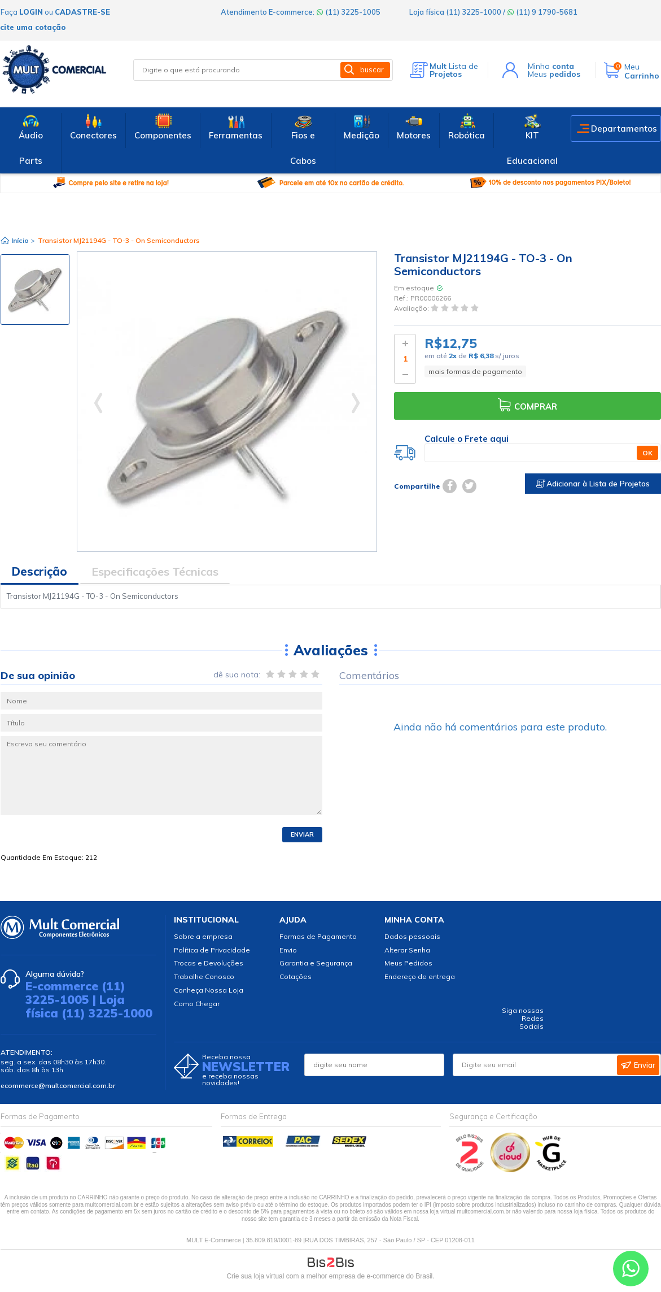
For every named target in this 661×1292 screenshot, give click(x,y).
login (31, 11)
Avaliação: (412, 308)
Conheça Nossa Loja (208, 990)
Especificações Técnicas (154, 571)
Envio (288, 950)
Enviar (302, 834)
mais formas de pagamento (475, 371)
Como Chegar (197, 1003)
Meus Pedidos (408, 963)
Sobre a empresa (203, 936)
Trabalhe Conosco (204, 976)
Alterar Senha (407, 950)
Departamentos (624, 128)
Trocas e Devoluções (208, 963)
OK (647, 453)
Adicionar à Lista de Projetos (593, 483)
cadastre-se (82, 11)
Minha (551, 66)
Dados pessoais (412, 936)
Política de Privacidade (212, 950)
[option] (35, 289)
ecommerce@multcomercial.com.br (58, 1085)
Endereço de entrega (419, 976)
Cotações (295, 976)
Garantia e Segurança (315, 963)
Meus (554, 74)
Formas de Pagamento (318, 936)
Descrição (39, 571)
